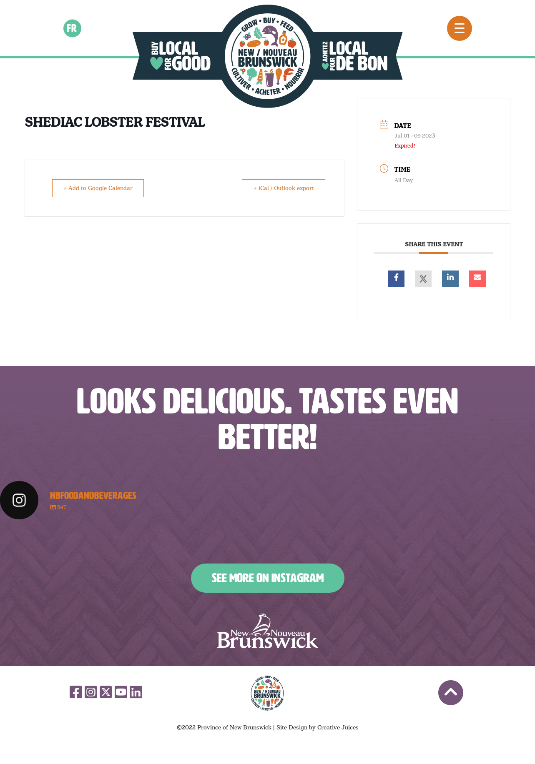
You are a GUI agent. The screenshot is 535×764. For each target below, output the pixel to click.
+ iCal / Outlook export (282, 188)
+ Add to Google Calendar (98, 188)
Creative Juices (338, 727)
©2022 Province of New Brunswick (224, 727)
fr (72, 28)
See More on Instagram (268, 578)
